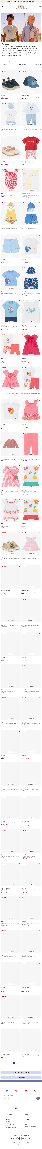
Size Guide (8, 1121)
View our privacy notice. (7, 1102)
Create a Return (9, 1114)
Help (26, 1124)
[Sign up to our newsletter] (38, 1098)
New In (13, 11)
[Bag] (39, 6)
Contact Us (8, 1117)
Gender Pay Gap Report (10, 1125)
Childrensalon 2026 (24, 1142)
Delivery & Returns (10, 1112)
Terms (26, 1121)
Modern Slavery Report (30, 1126)
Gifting (26, 1112)
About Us (8, 1119)
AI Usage (27, 1119)
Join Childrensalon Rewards (21, 1081)
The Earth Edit (21, 1108)
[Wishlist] (36, 6)
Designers (28, 11)
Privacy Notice (28, 1117)
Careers (26, 1114)
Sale (20, 11)
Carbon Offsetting (11, 1127)
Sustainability (9, 1130)
